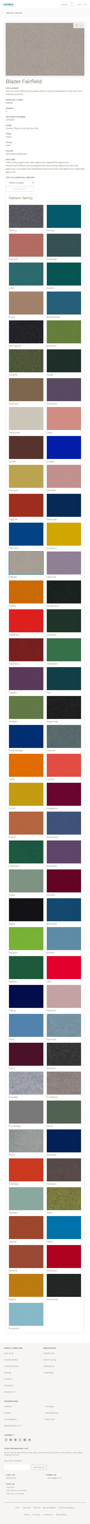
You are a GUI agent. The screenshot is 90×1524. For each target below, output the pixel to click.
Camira (9, 103)
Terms (27, 1514)
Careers (8, 1379)
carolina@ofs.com (54, 1478)
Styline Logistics (67, 1507)
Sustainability (11, 1360)
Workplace (48, 1366)
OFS (17, 1507)
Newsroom (9, 1392)
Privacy (36, 1514)
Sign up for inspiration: (13, 1461)
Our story (9, 1353)
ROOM (37, 1507)
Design (7, 1372)
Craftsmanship (11, 1366)
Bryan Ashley (49, 1507)
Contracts (48, 1514)
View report (20, 189)
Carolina (26, 1507)
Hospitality (48, 1372)
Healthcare (49, 1353)
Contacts (8, 1385)
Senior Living (49, 1360)
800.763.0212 (11, 1478)
